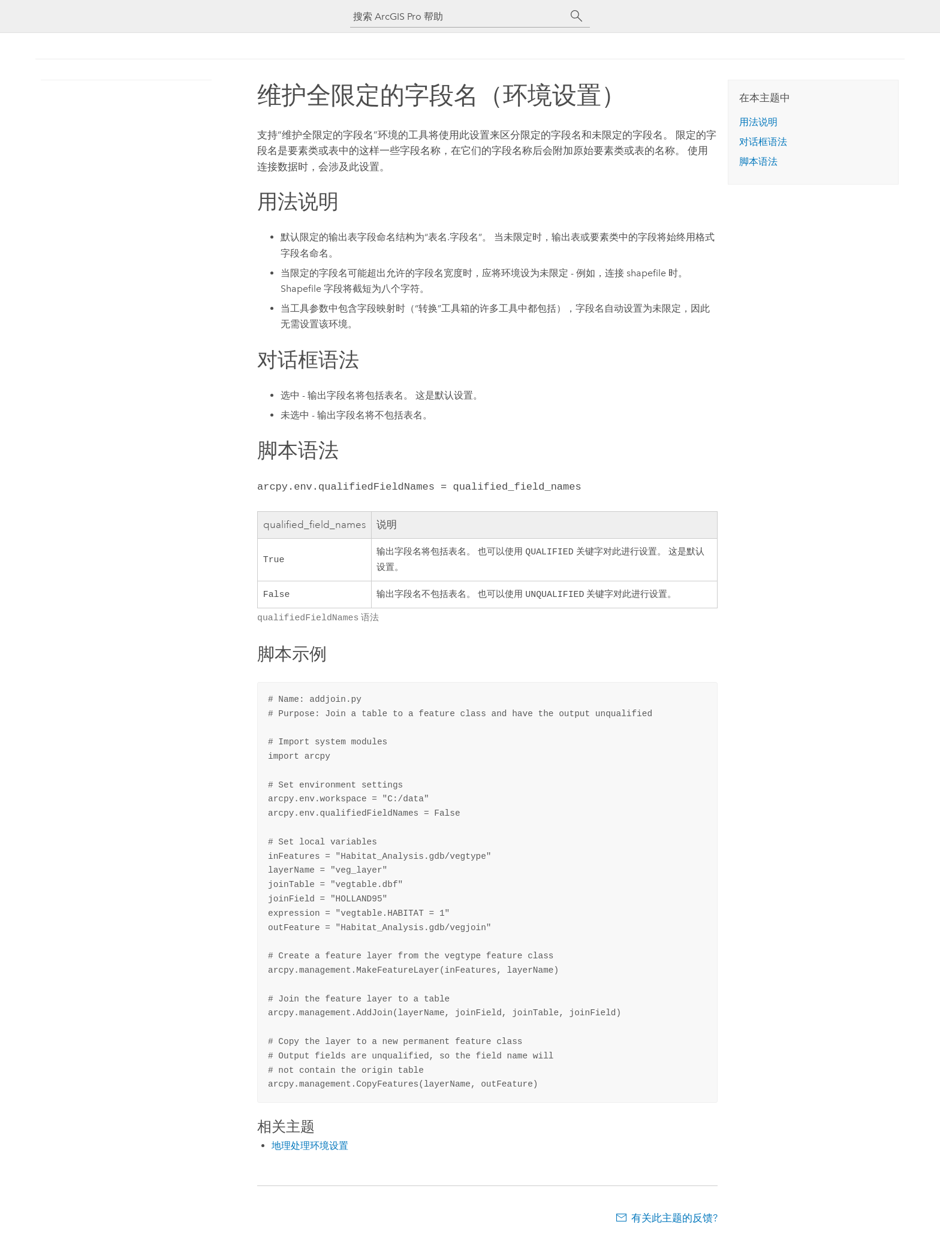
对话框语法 (763, 141)
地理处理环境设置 (310, 1147)
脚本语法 (758, 161)
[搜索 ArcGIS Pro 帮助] (458, 16)
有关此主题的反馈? (674, 1219)
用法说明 (758, 122)
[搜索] (577, 16)
